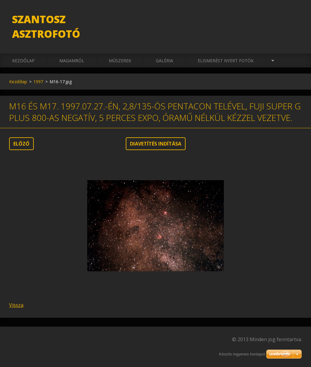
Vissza (16, 305)
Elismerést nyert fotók (226, 60)
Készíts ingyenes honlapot (242, 354)
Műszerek (120, 60)
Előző (21, 143)
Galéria (164, 60)
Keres (295, 17)
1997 (38, 81)
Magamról (71, 60)
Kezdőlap (23, 60)
